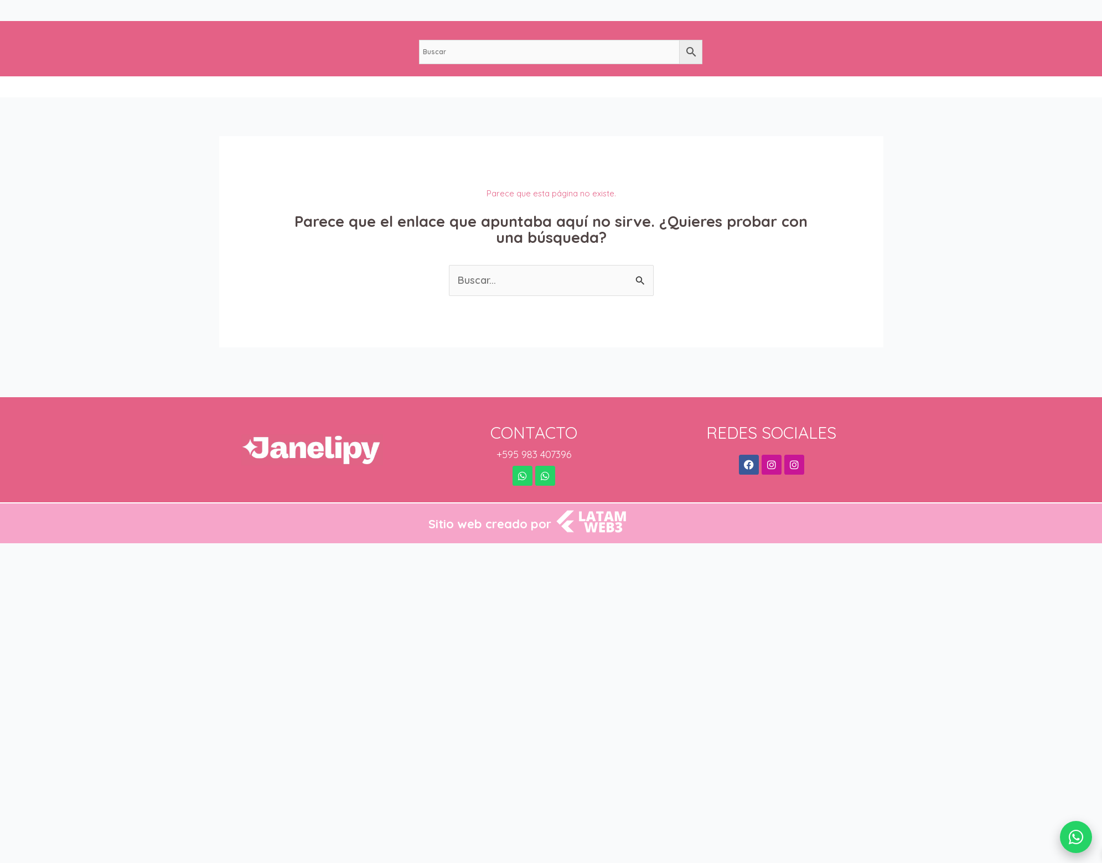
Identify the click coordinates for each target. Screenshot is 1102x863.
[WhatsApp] (1076, 837)
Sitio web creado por (489, 524)
